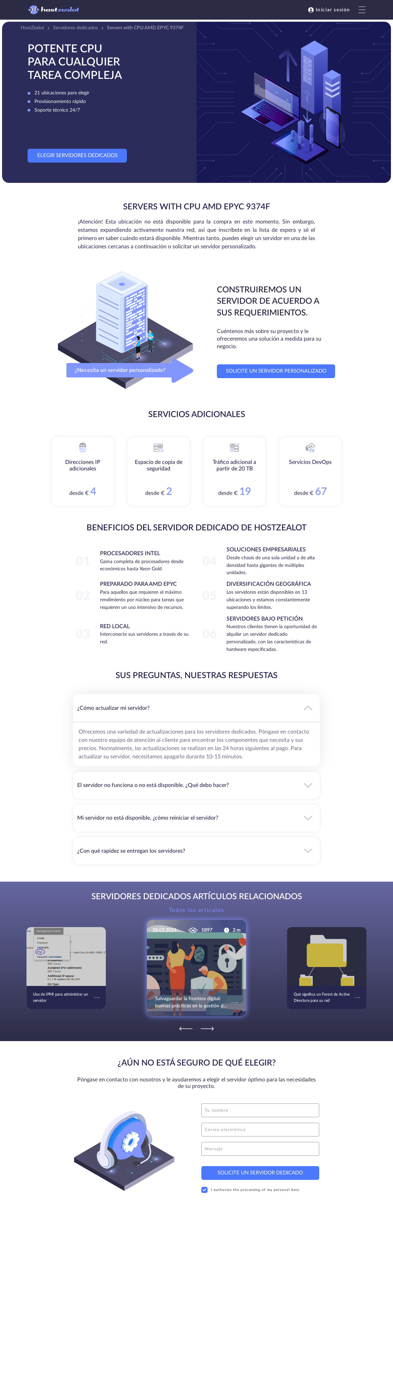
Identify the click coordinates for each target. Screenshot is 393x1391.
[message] (260, 1149)
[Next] (207, 1029)
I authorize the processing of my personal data (250, 1190)
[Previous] (185, 1029)
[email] (260, 1129)
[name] (260, 1110)
